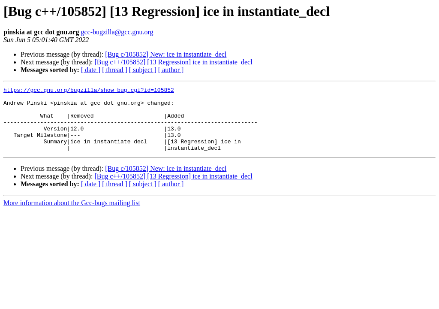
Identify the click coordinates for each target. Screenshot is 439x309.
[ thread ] (114, 69)
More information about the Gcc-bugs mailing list (71, 215)
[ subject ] (142, 69)
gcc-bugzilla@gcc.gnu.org (117, 32)
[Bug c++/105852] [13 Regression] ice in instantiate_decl (173, 62)
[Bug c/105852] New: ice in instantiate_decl (165, 54)
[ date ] (90, 69)
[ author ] (171, 69)
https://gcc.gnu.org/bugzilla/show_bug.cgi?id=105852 (88, 91)
